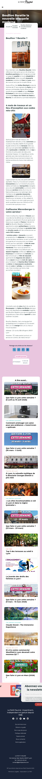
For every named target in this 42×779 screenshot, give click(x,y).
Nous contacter (20, 739)
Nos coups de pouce (20, 730)
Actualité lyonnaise (15, 26)
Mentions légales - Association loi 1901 (20, 771)
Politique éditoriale (20, 733)
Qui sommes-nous (20, 724)
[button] (2, 7)
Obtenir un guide (21, 727)
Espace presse (20, 736)
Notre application (20, 742)
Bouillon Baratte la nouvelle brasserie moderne (26, 26)
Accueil (8, 26)
